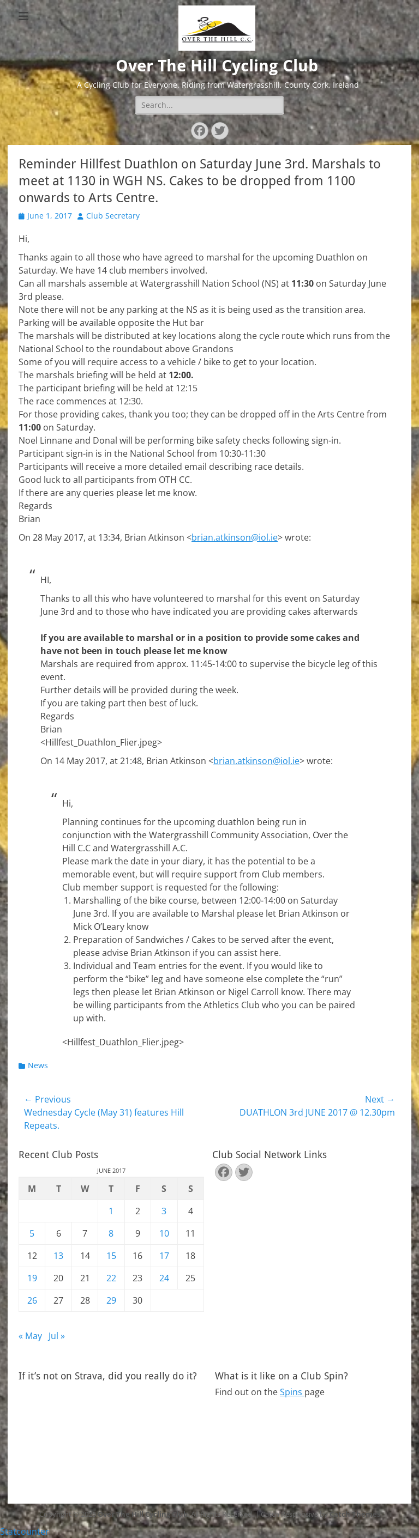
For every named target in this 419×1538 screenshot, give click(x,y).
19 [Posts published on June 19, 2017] (32, 1278)
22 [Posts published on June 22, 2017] (111, 1278)
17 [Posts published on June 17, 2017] (164, 1256)
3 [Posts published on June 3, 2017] (163, 1211)
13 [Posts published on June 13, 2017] (58, 1256)
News (38, 1065)
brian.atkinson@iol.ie (234, 537)
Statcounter (24, 1531)
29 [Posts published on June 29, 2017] (111, 1300)
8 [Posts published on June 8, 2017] (111, 1233)
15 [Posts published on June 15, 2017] (111, 1256)
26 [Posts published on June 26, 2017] (32, 1300)
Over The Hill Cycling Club (217, 65)
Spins (292, 1392)
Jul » (57, 1336)
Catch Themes (355, 1514)
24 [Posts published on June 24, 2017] (164, 1278)
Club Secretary (113, 215)
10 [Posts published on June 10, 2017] (164, 1233)
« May (30, 1336)
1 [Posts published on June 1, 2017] (111, 1211)
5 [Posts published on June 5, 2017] (31, 1233)
